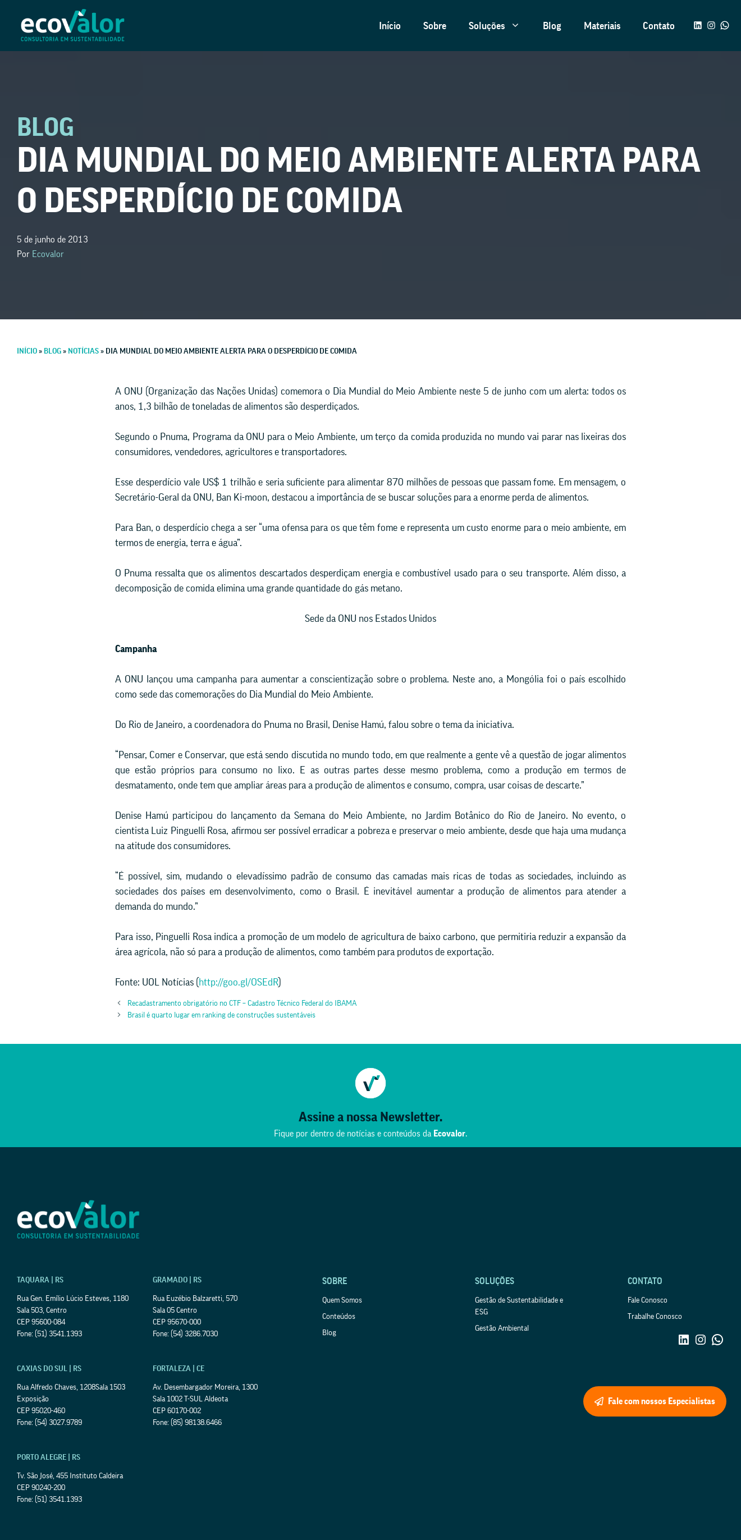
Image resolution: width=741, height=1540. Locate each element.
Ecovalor (48, 254)
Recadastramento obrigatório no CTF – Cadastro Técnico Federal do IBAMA (241, 1003)
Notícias (83, 351)
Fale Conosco (647, 1300)
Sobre (434, 26)
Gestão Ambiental (502, 1328)
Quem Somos (342, 1300)
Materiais (602, 26)
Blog (552, 26)
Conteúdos (338, 1317)
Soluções (500, 26)
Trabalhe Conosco (655, 1317)
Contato (659, 26)
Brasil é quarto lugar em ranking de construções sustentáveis (221, 1015)
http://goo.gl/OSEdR (238, 982)
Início (390, 26)
